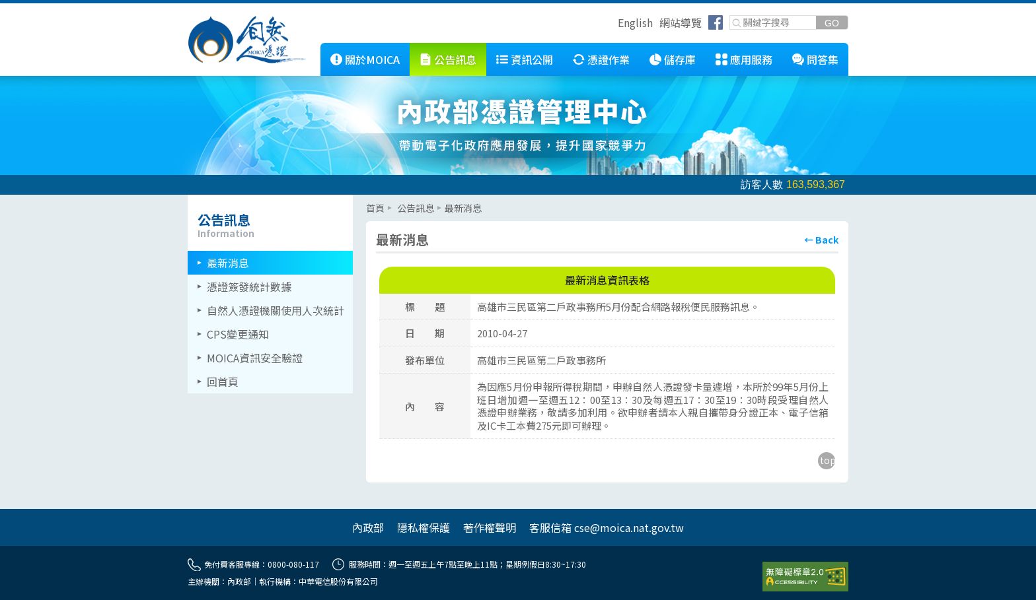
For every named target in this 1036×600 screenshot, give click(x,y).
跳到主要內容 (31, 8)
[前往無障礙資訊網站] (805, 577)
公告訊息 (455, 59)
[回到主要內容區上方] (826, 460)
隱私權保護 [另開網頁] (423, 527)
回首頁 (223, 381)
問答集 (822, 59)
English (635, 22)
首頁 (375, 208)
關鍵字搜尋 (730, 16)
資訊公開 (532, 59)
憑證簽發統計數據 (249, 286)
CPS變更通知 (238, 334)
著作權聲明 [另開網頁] (489, 527)
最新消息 (228, 263)
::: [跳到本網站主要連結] (310, 48)
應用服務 (751, 59)
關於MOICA (372, 59)
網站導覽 (680, 22)
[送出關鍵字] (832, 23)
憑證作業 (608, 59)
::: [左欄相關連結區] (192, 200)
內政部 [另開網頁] (368, 527)
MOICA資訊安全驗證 (255, 358)
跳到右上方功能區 (613, 24)
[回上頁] (821, 239)
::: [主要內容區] (370, 200)
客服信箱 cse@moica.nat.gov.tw (606, 527)
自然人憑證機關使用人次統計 (275, 310)
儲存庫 (680, 59)
